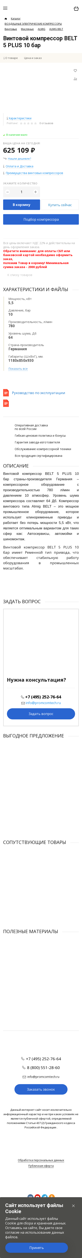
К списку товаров (19, 275)
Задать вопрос (41, 713)
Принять (36, 1247)
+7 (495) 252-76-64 (43, 697)
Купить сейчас (60, 205)
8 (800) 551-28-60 (43, 1067)
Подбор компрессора (41, 219)
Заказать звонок (41, 1089)
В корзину (21, 204)
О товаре (11, 58)
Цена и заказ (33, 58)
